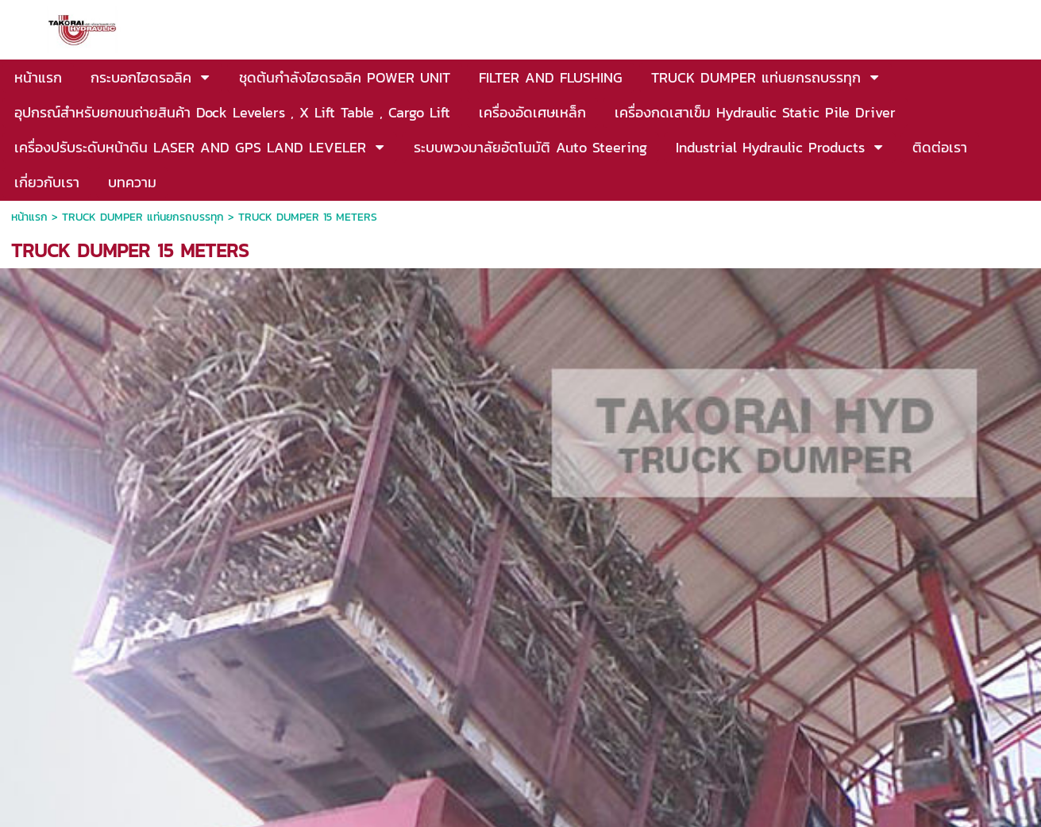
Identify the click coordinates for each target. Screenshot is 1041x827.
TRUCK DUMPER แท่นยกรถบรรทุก (143, 217)
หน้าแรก (31, 217)
